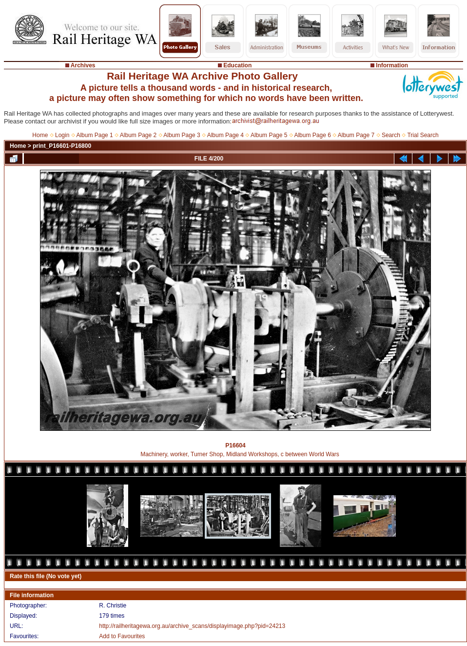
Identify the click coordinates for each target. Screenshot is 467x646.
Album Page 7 (356, 135)
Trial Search (422, 135)
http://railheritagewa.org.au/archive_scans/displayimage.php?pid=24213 (192, 626)
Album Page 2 (138, 135)
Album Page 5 (269, 135)
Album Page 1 (94, 135)
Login (62, 135)
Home (40, 135)
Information (392, 65)
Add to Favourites (122, 636)
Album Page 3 (181, 135)
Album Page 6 (312, 135)
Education (237, 65)
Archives (83, 65)
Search (391, 135)
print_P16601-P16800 (62, 145)
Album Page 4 (225, 135)
